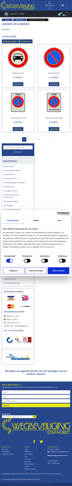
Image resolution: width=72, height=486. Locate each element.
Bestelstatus (5, 451)
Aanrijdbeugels (9, 186)
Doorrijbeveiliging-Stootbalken (14, 182)
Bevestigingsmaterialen (12, 283)
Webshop (28, 451)
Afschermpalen (9, 166)
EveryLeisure (49, 484)
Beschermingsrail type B (12, 170)
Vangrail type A (9, 174)
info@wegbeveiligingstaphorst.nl (58, 451)
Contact (27, 466)
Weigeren (13, 271)
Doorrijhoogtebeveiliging (12, 209)
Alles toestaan (58, 271)
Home (26, 449)
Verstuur (6, 405)
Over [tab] (59, 220)
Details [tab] (36, 220)
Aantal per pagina (10, 41)
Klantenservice (29, 464)
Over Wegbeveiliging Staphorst (11, 479)
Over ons (27, 459)
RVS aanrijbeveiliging (11, 201)
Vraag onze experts (8, 454)
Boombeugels (8, 205)
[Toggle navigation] (6, 14)
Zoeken (18, 152)
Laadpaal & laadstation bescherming (11, 195)
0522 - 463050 (19, 13)
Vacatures (28, 461)
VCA (26, 456)
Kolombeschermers (10, 178)
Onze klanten (29, 454)
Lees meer (18, 84)
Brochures (5, 449)
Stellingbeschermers (11, 190)
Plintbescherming (9, 279)
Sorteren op (25, 41)
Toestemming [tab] (13, 220)
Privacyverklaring (30, 469)
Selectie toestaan (36, 271)
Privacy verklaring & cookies (31, 479)
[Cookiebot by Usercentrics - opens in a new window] (59, 213)
